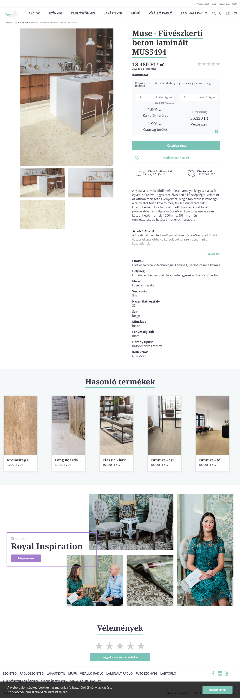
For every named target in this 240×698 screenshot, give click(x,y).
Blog (214, 3)
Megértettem (217, 690)
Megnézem (26, 558)
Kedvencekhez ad (162, 157)
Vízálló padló (160, 13)
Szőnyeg (55, 13)
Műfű (135, 13)
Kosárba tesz (176, 145)
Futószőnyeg (147, 673)
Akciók (34, 13)
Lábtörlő (168, 673)
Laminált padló (194, 13)
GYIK (234, 3)
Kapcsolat (224, 3)
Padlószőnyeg (83, 13)
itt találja (61, 692)
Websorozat (202, 3)
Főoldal (9, 22)
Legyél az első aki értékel (120, 657)
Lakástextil (113, 13)
